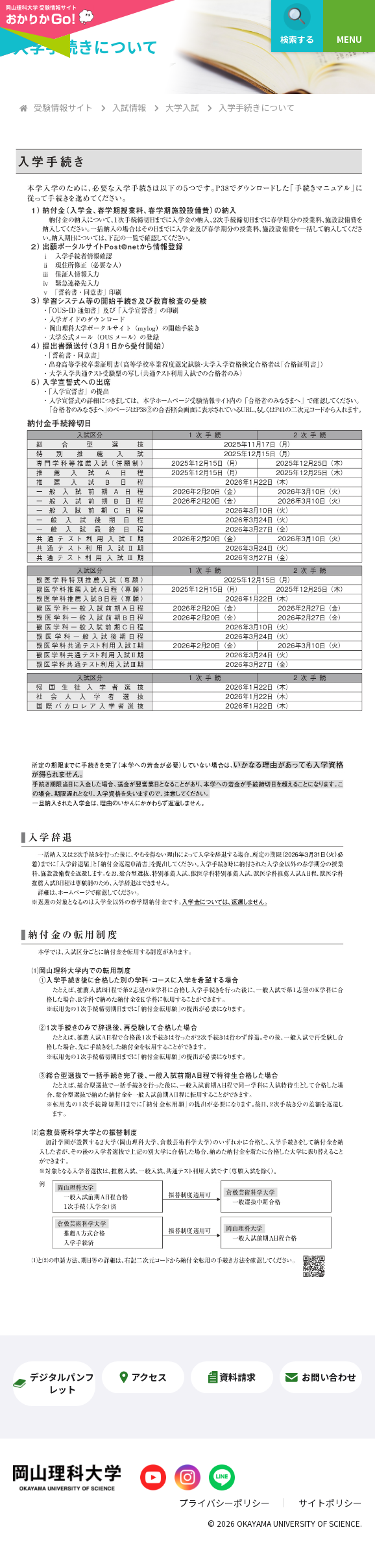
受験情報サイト (63, 107)
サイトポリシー (330, 1502)
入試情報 (129, 107)
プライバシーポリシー (224, 1502)
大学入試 (182, 107)
